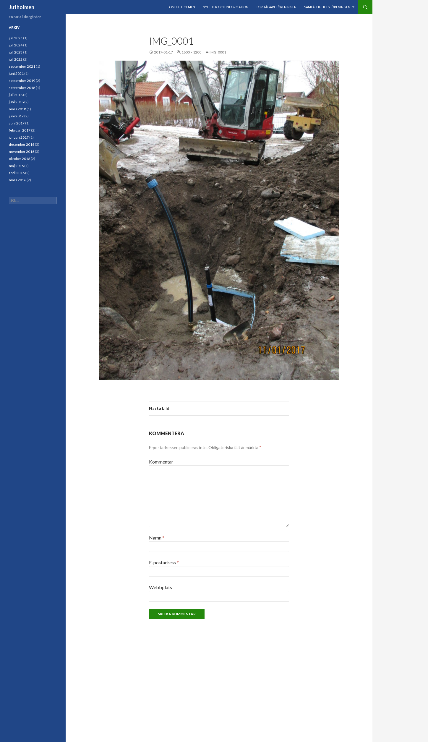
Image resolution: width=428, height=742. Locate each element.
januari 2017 (19, 137)
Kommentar (161, 461)
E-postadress (164, 562)
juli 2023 (15, 52)
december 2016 (21, 144)
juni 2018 (16, 102)
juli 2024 (15, 45)
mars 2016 (17, 180)
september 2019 (22, 80)
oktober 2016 (19, 158)
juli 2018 (15, 95)
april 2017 (17, 123)
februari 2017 (19, 130)
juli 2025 (15, 38)
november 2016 (21, 151)
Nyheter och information (225, 7)
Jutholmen (21, 7)
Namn (156, 537)
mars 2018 (17, 109)
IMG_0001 (218, 52)
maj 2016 (16, 165)
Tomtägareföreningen (276, 7)
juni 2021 (16, 73)
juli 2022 (15, 59)
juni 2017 (16, 116)
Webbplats (160, 587)
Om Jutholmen (182, 7)
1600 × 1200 (191, 52)
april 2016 (17, 173)
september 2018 (22, 87)
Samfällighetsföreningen (327, 7)
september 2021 (22, 66)
